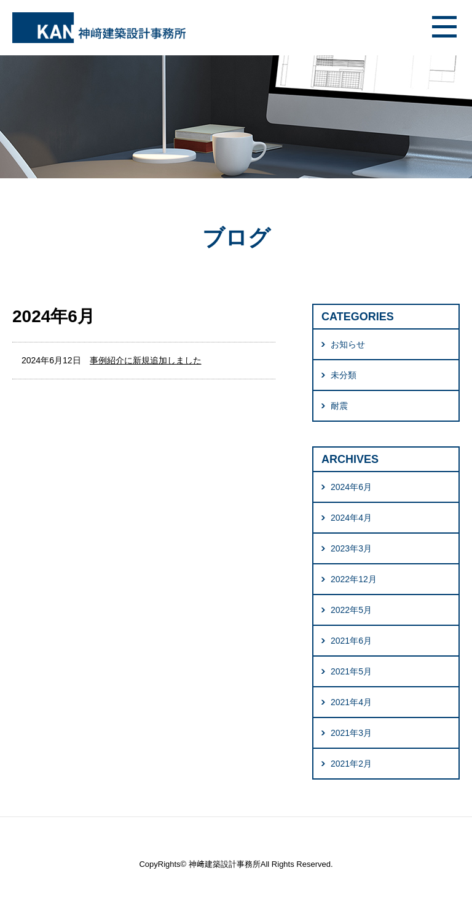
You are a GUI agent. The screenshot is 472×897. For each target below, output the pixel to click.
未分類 (343, 375)
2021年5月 (351, 671)
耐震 (339, 406)
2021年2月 (351, 764)
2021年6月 (351, 641)
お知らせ (348, 344)
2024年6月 (351, 487)
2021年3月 (351, 733)
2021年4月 (351, 702)
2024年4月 (351, 518)
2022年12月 (354, 579)
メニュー (444, 27)
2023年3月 (351, 548)
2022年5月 (351, 610)
